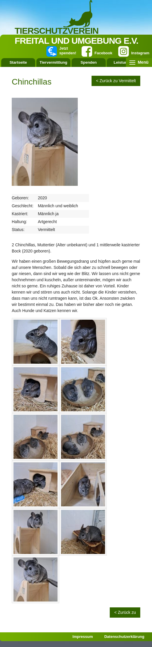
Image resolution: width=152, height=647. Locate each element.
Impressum (82, 636)
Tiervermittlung (53, 62)
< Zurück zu (125, 612)
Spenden (89, 62)
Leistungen (124, 62)
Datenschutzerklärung (124, 636)
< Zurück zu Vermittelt (116, 80)
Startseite (18, 62)
